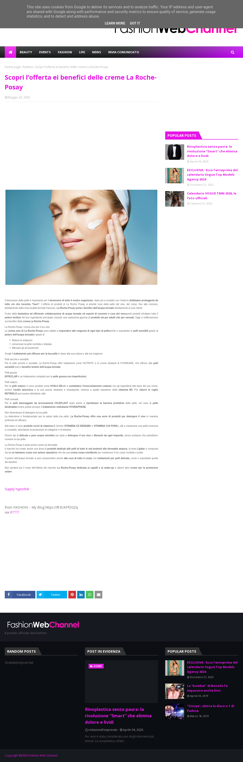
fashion (28, 67)
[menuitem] (10, 52)
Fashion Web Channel (42, 755)
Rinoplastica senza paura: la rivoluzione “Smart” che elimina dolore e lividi (212, 151)
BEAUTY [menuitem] (26, 52)
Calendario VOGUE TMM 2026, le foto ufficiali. (211, 195)
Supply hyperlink (17, 489)
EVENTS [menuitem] (45, 52)
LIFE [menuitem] (82, 52)
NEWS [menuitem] (96, 52)
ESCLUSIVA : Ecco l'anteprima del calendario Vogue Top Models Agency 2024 (212, 174)
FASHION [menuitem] (65, 52)
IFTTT (14, 512)
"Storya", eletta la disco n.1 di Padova (210, 708)
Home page (13, 67)
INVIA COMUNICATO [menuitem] (123, 52)
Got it (135, 23)
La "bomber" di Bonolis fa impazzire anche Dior (207, 688)
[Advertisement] (81, 140)
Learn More (115, 23)
